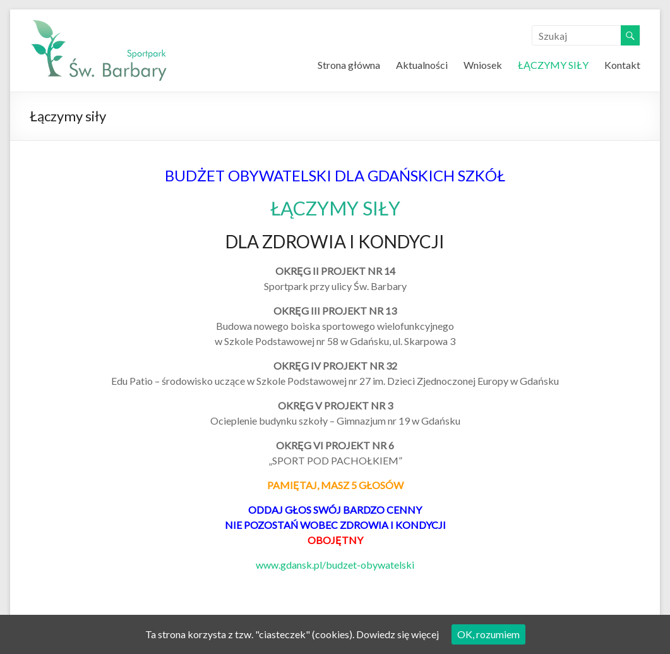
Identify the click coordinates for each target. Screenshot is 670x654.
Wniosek (483, 65)
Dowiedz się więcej (397, 634)
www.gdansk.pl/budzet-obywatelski (335, 565)
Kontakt (622, 65)
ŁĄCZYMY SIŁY (553, 65)
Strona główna (349, 65)
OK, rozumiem (488, 634)
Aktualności (422, 65)
